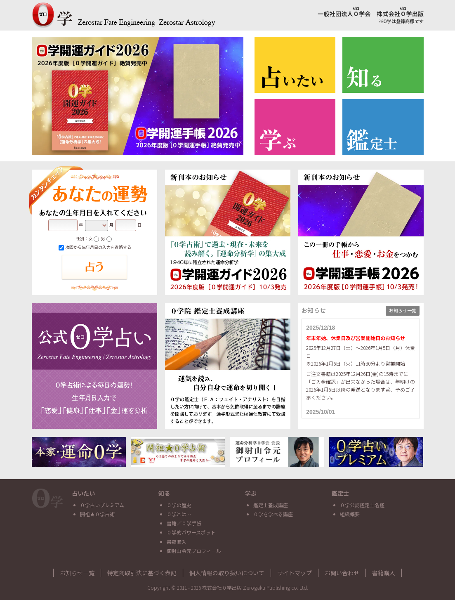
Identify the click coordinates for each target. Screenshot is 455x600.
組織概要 (350, 513)
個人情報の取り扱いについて (226, 573)
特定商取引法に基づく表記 (142, 573)
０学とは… (179, 513)
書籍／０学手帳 (184, 523)
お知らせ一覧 (402, 310)
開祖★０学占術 (97, 513)
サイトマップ (294, 573)
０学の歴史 (179, 504)
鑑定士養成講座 (270, 504)
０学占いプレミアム (102, 504)
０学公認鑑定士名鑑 (362, 504)
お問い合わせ (342, 573)
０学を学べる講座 (273, 513)
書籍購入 (176, 541)
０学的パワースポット (191, 532)
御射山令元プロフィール (194, 550)
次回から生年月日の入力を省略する (95, 247)
